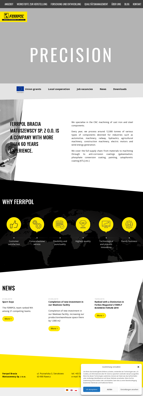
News (103, 89)
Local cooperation (59, 89)
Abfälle (109, 389)
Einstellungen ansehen (129, 389)
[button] (138, 367)
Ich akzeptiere (91, 389)
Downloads (120, 89)
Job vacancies (85, 89)
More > (8, 318)
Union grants (33, 89)
